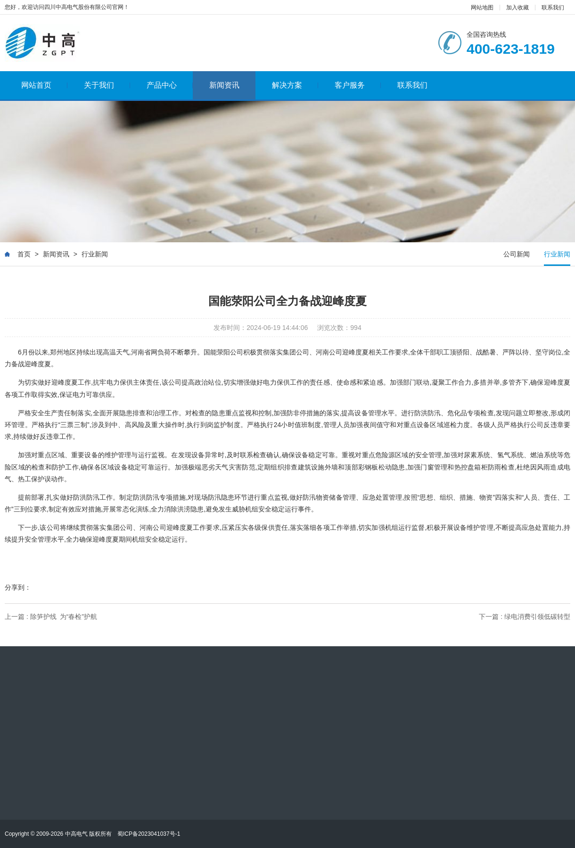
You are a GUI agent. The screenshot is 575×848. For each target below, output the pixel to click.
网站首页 (44, 85)
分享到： (18, 587)
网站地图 (482, 7)
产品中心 (170, 85)
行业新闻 (95, 254)
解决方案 (295, 85)
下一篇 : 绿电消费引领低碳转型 (524, 616)
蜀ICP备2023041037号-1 (148, 834)
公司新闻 (516, 254)
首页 (24, 254)
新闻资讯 (224, 85)
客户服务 (358, 85)
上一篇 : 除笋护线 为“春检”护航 (51, 616)
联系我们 (553, 7)
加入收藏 (517, 7)
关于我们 (107, 85)
